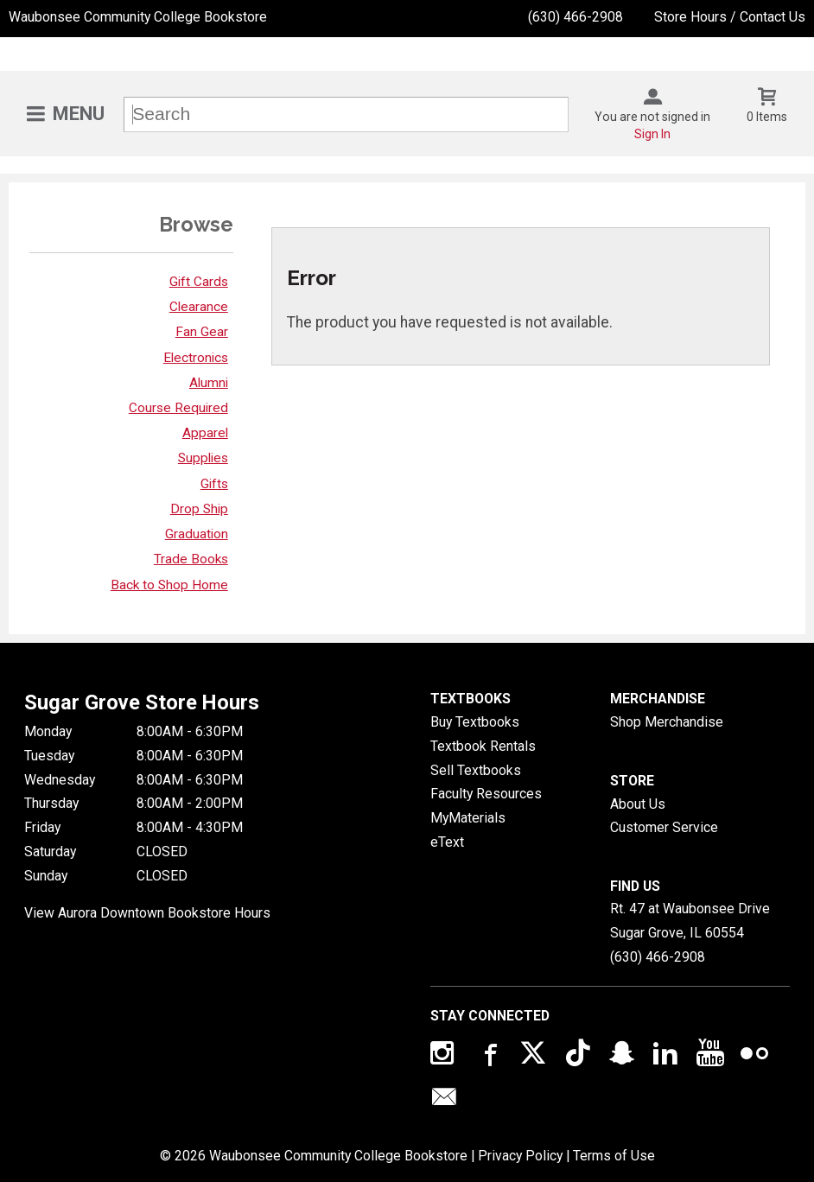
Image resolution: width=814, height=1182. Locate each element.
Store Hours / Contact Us (729, 17)
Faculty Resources (486, 793)
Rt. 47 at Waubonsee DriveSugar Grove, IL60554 (690, 920)
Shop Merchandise (666, 722)
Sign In (652, 134)
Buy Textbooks (474, 722)
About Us (637, 804)
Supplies (203, 458)
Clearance (198, 307)
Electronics (195, 357)
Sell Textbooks (475, 770)
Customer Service (664, 827)
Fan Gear (201, 332)
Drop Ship (199, 509)
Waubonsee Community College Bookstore (138, 17)
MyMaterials (468, 818)
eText (447, 842)
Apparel (205, 433)
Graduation (196, 534)
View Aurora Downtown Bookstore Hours (147, 913)
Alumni (208, 383)
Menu (79, 113)
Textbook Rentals (483, 746)
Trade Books (191, 559)
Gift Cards (198, 281)
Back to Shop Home (169, 585)
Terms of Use (614, 1155)
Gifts (214, 484)
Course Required (178, 408)
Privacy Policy (520, 1155)
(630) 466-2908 (575, 17)
